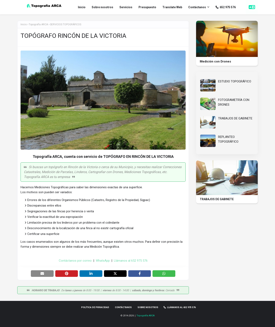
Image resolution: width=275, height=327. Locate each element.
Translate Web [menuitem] (172, 7)
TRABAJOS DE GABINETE (235, 118)
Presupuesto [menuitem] (147, 7)
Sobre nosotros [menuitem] (102, 7)
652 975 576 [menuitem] (226, 7)
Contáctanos (123, 307)
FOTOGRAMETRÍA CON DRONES (233, 102)
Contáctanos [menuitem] (197, 7)
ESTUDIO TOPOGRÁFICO (234, 81)
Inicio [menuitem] (82, 7)
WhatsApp (103, 260)
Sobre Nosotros (148, 307)
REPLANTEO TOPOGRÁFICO (228, 139)
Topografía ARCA (145, 315)
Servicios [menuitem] (125, 7)
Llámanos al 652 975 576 (131, 260)
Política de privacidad (95, 307)
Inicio (24, 24)
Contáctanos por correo (75, 260)
